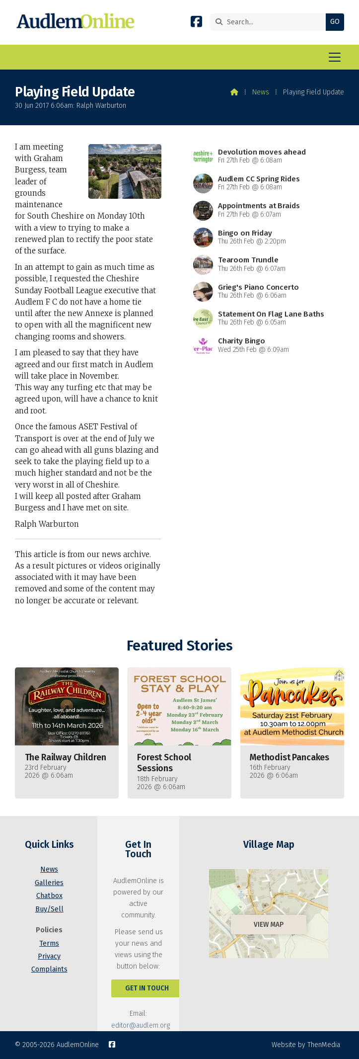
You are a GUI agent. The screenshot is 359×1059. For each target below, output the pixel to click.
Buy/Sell (49, 909)
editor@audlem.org (140, 1025)
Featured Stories (179, 645)
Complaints (49, 969)
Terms (49, 943)
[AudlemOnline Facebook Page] (196, 23)
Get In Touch (147, 988)
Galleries (49, 883)
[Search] (270, 22)
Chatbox (49, 896)
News (260, 92)
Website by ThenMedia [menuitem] (306, 1045)
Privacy (49, 956)
